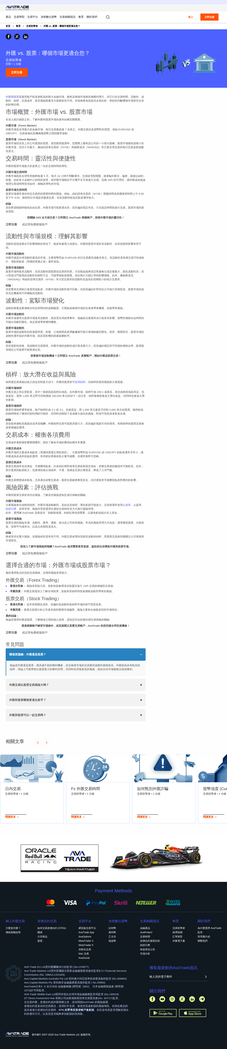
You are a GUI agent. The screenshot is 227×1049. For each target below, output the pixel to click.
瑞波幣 (112, 940)
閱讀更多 (12, 816)
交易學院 (19, 16)
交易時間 (145, 936)
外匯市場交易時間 (16, 172)
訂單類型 (177, 936)
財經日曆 (11, 508)
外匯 (8, 96)
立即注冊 (209, 17)
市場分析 (145, 953)
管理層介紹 (204, 936)
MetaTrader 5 (86, 945)
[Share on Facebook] (8, 36)
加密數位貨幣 (49, 16)
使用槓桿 (80, 381)
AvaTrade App (86, 932)
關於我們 (92, 16)
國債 (39, 932)
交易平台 (32, 16)
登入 (190, 17)
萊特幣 (112, 932)
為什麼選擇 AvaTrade (209, 928)
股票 (16, 96)
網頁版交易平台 (87, 928)
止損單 (127, 504)
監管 (200, 932)
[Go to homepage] (17, 8)
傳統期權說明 (13, 932)
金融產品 (145, 928)
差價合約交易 (47, 921)
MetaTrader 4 (86, 940)
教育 (81, 16)
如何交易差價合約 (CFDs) (51, 928)
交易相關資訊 (68, 16)
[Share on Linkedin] (25, 36)
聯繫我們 (202, 940)
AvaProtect (146, 932)
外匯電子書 (179, 940)
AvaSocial (84, 957)
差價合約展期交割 (150, 940)
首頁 (8, 26)
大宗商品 (42, 936)
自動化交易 (85, 949)
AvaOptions (85, 936)
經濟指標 (177, 932)
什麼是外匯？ (13, 928)
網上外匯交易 (15, 921)
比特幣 (112, 928)
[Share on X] (17, 36)
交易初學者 (32, 26)
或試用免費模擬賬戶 (35, 224)
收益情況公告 (147, 949)
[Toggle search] (108, 17)
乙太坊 (112, 936)
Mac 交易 (84, 953)
